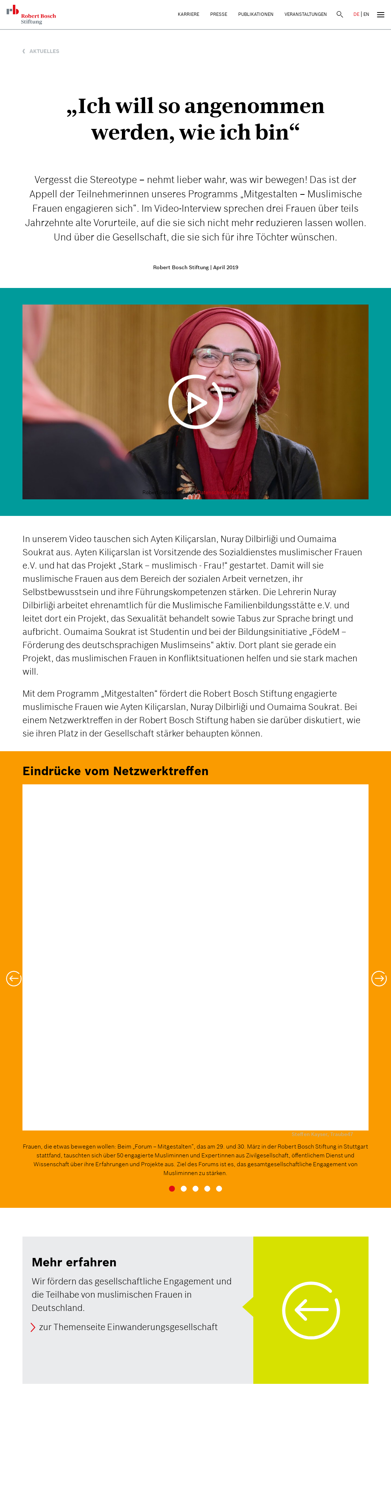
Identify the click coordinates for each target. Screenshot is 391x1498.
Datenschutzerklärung (223, 492)
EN (366, 14)
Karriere (188, 14)
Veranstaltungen (306, 14)
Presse (218, 14)
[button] (13, 974)
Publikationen (256, 14)
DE (356, 14)
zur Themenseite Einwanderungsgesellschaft (128, 1327)
